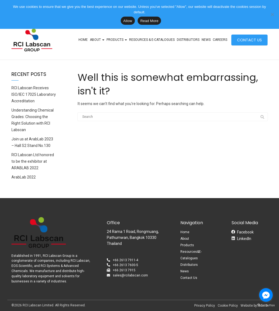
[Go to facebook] (266, 295)
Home (83, 40)
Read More (149, 21)
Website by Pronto (254, 305)
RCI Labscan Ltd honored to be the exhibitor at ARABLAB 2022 (32, 161)
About (97, 40)
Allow (127, 21)
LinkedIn (244, 238)
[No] (272, 14)
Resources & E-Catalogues (152, 40)
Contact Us (188, 278)
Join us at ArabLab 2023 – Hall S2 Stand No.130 (32, 142)
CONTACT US (249, 40)
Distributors (188, 40)
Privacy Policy (204, 305)
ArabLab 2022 (23, 177)
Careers (220, 40)
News (206, 40)
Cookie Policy (228, 305)
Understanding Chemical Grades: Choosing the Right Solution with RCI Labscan (32, 120)
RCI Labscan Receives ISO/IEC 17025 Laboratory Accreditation (33, 94)
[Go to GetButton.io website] (266, 305)
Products (117, 40)
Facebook (245, 232)
